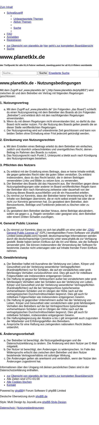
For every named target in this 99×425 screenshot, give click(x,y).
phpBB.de (41, 396)
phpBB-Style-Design (54, 402)
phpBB (19, 390)
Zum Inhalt (6, 7)
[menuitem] (28, 18)
